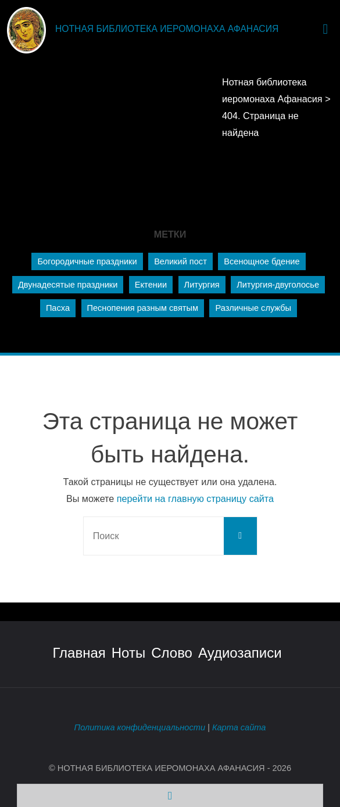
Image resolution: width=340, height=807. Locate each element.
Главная (78, 653)
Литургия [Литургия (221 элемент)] (202, 284)
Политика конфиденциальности (139, 727)
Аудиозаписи (240, 653)
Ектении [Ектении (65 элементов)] (151, 284)
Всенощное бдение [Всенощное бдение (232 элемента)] (261, 261)
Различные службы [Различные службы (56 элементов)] (253, 308)
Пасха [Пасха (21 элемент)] (58, 308)
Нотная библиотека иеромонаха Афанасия (166, 29)
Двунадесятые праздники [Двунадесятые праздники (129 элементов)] (67, 284)
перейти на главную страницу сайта (195, 498)
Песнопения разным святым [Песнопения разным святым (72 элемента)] (142, 308)
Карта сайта (239, 727)
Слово (171, 653)
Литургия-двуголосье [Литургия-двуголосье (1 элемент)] (278, 284)
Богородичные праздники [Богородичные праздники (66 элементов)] (87, 261)
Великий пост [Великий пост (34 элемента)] (180, 261)
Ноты (128, 653)
